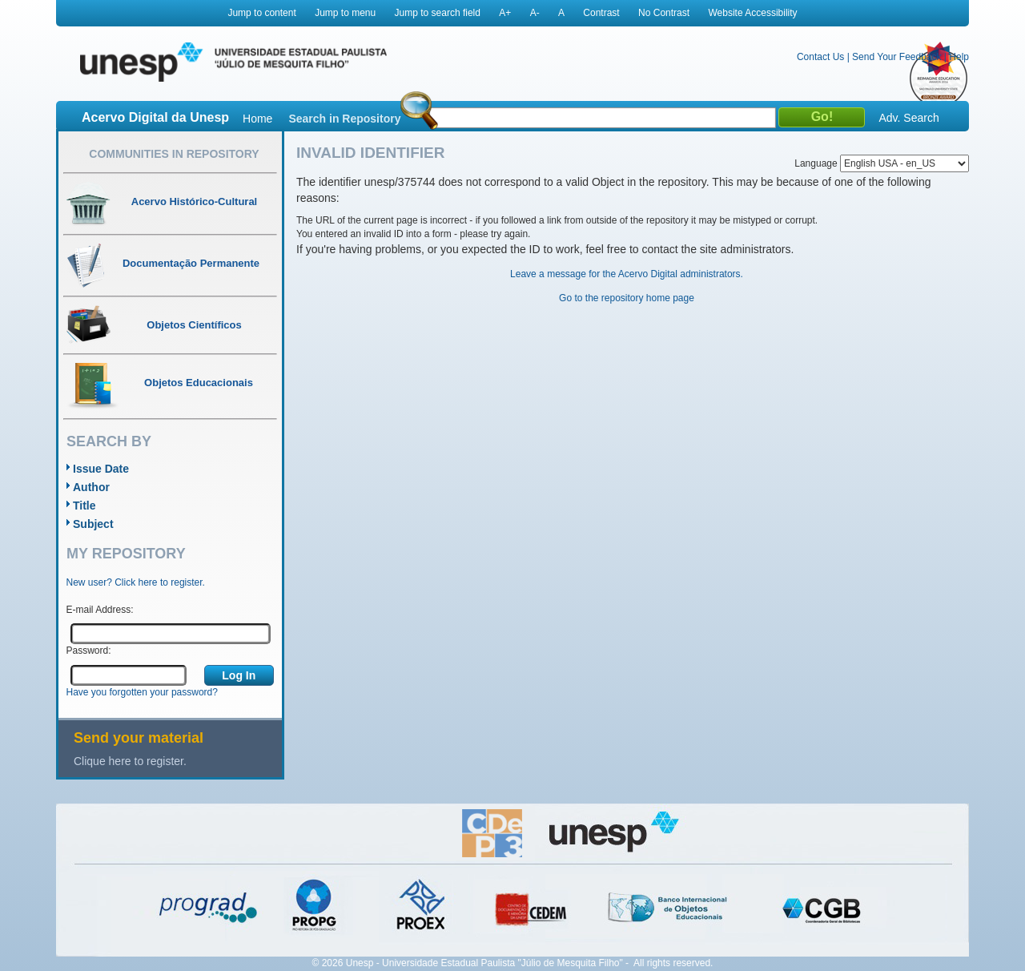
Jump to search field (437, 12)
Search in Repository (344, 118)
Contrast (601, 12)
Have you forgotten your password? (142, 692)
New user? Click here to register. (135, 582)
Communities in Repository (174, 153)
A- (535, 12)
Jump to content (261, 12)
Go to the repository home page (626, 298)
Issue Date (101, 468)
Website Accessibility (752, 12)
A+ (505, 12)
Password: (88, 650)
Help (959, 56)
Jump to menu (345, 12)
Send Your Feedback (896, 56)
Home (257, 118)
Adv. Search (908, 117)
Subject (93, 524)
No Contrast (663, 12)
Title (84, 505)
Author (91, 487)
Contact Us (820, 56)
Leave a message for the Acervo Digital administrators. (626, 274)
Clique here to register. (130, 761)
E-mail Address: (100, 609)
